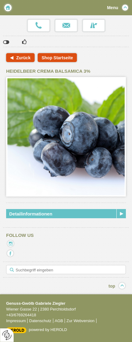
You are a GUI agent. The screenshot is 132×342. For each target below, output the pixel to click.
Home (8, 8)
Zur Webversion (80, 320)
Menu (112, 7)
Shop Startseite (57, 57)
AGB (59, 320)
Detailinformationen (30, 213)
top (111, 286)
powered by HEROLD (48, 329)
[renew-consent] (7, 335)
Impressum (16, 320)
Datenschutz (40, 320)
